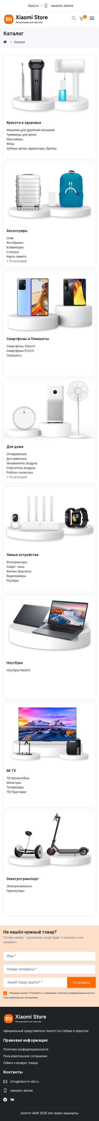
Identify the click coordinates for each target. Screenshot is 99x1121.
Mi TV (11, 771)
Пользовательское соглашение (25, 1056)
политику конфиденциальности (75, 993)
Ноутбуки (15, 663)
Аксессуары (17, 231)
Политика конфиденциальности (25, 1049)
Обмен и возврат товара (20, 1063)
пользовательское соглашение (20, 997)
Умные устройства (23, 555)
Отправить (81, 982)
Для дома (15, 447)
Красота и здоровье (24, 123)
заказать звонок (62, 6)
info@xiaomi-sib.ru (24, 1081)
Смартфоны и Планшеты (28, 339)
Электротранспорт (23, 879)
